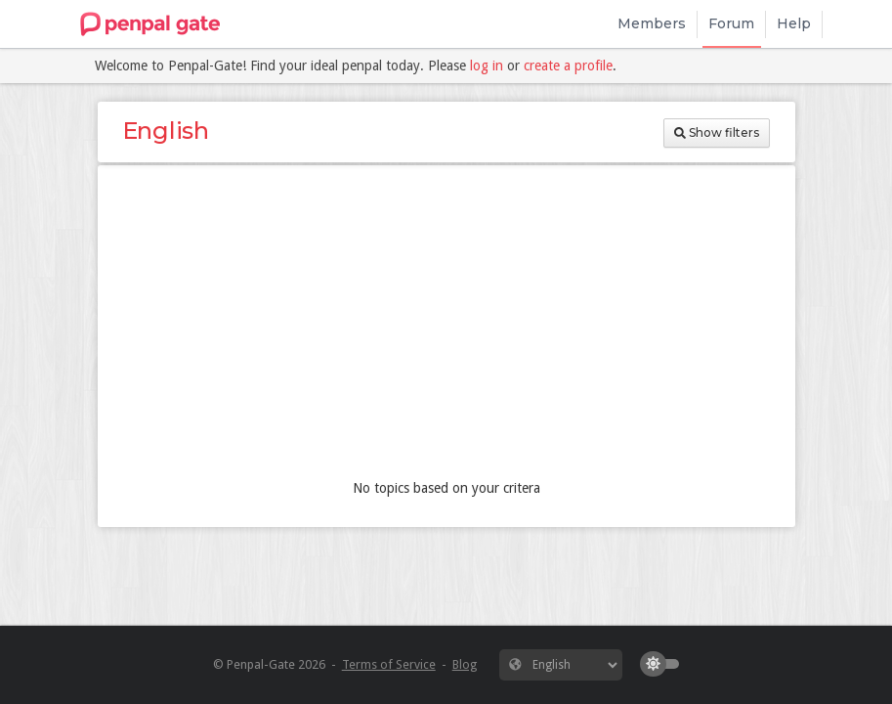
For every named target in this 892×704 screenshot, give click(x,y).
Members (651, 23)
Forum (731, 23)
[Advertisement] (446, 326)
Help (794, 23)
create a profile (568, 65)
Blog (464, 664)
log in (486, 65)
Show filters (716, 132)
